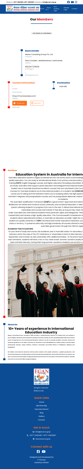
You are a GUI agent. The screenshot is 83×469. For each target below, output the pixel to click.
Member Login (66, 9)
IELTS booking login (56, 9)
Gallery (41, 416)
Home (42, 9)
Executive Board (41, 409)
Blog (41, 412)
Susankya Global (41, 462)
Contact (74, 9)
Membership (41, 405)
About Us (48, 9)
